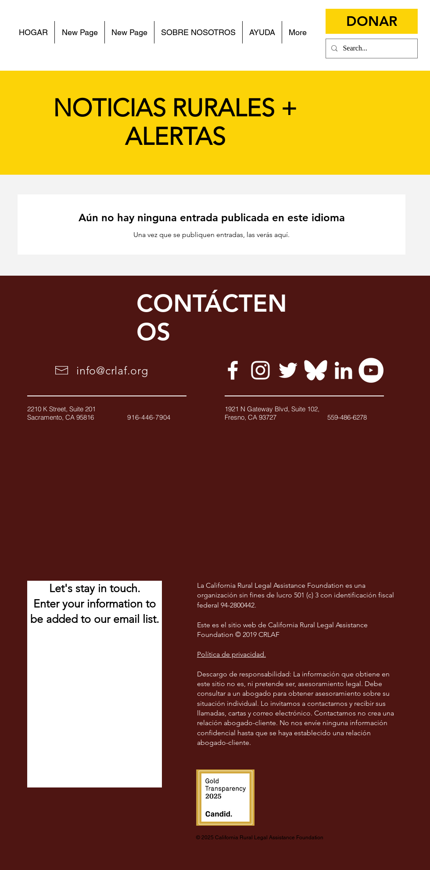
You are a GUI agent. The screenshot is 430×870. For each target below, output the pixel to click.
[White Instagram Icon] (260, 370)
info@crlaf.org (112, 370)
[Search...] (371, 48)
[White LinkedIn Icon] (343, 370)
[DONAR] (372, 21)
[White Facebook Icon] (232, 370)
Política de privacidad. (231, 654)
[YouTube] (370, 370)
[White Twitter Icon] (288, 370)
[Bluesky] (315, 370)
